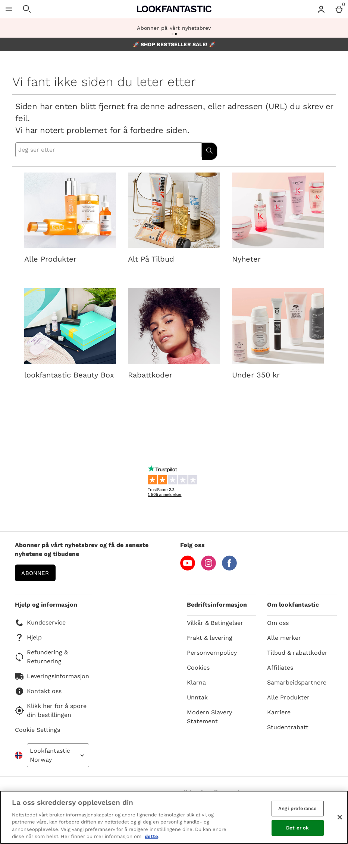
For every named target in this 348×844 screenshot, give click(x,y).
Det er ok (297, 828)
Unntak (197, 697)
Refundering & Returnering (41, 657)
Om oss (278, 622)
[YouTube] (187, 568)
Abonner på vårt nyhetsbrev (174, 28)
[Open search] (27, 9)
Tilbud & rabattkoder (297, 652)
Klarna (196, 682)
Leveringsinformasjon (52, 676)
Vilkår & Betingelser (215, 622)
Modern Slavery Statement (209, 717)
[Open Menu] (9, 9)
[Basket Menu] (339, 9)
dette (151, 836)
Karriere (279, 712)
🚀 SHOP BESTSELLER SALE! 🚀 (174, 44)
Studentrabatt (287, 727)
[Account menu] (321, 9)
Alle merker (284, 637)
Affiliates (280, 667)
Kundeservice (40, 622)
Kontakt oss (38, 691)
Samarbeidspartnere (296, 682)
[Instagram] (208, 568)
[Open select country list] (58, 755)
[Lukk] (340, 817)
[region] (174, 817)
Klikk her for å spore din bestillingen (51, 710)
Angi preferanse (297, 808)
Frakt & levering (209, 637)
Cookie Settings (37, 729)
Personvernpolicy (212, 652)
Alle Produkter (288, 697)
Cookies (198, 667)
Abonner (35, 573)
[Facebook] (229, 568)
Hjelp (28, 637)
